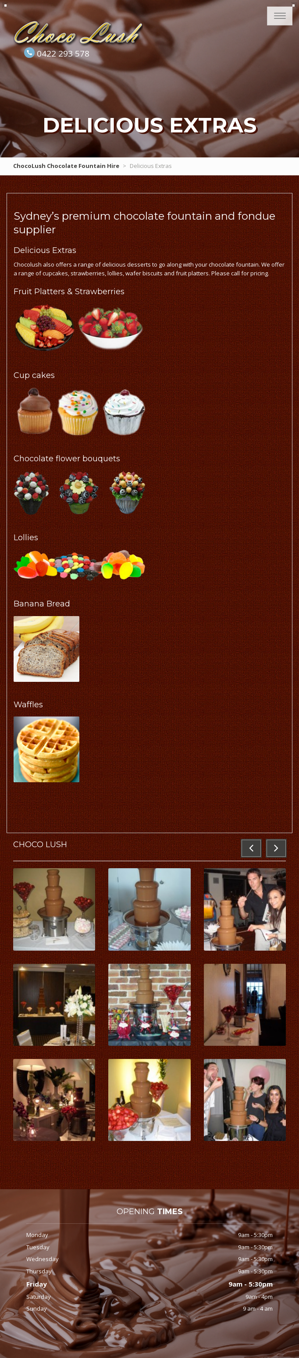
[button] (251, 848)
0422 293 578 (63, 53)
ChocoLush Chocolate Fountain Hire (66, 166)
